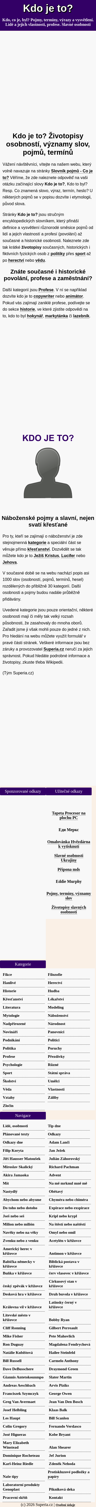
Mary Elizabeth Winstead (16, 1444)
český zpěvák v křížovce (22, 1286)
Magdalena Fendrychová (69, 1344)
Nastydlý (10, 1191)
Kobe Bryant (59, 1434)
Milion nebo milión (18, 1224)
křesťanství (38, 549)
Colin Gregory (15, 1426)
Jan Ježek (57, 1150)
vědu (40, 260)
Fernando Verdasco (65, 1426)
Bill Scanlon (59, 1418)
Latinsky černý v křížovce (63, 1304)
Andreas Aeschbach (19, 1385)
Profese (46, 290)
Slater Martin (60, 1377)
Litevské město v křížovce (16, 1317)
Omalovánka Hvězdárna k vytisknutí (68, 844)
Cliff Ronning (14, 1328)
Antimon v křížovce (65, 1253)
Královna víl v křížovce (22, 1307)
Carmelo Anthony (64, 1360)
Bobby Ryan (59, 1319)
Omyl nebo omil (62, 1232)
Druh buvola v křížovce (68, 1294)
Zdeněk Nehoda (62, 1463)
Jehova (10, 562)
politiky (58, 254)
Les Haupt (11, 1418)
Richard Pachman (64, 1167)
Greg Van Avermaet (19, 1401)
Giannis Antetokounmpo (23, 1377)
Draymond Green (63, 1369)
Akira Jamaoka (16, 1175)
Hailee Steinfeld (62, 1352)
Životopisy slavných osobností (68, 909)
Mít (6, 1183)
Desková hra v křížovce (22, 1294)
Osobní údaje (65, 1505)
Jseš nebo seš (13, 1216)
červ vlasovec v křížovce (69, 1273)
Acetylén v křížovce (65, 1240)
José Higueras (14, 1434)
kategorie (37, 542)
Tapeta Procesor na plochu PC (69, 815)
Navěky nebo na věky (20, 1232)
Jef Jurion (57, 1455)
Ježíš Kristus (46, 555)
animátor (74, 296)
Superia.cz (54, 649)
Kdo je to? (48, 8)
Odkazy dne (13, 1142)
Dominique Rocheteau (21, 1455)
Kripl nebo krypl (63, 1216)
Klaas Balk (58, 1410)
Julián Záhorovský (64, 1158)
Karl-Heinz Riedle (18, 1463)
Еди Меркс (69, 830)
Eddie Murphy (69, 881)
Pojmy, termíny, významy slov (68, 895)
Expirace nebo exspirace (69, 1208)
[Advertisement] (48, 79)
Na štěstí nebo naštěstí (67, 1224)
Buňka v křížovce (17, 1273)
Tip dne (54, 1126)
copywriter (44, 296)
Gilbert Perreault (63, 1328)
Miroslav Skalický (18, 1167)
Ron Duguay (13, 1344)
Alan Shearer (60, 1447)
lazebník (81, 316)
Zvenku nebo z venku (20, 1240)
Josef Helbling (14, 1410)
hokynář (35, 316)
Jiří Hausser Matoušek (21, 1158)
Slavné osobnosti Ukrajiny (68, 857)
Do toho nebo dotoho (20, 1208)
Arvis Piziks (59, 1385)
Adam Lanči (59, 1142)
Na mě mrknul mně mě (68, 1183)
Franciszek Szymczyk (21, 1393)
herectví (16, 260)
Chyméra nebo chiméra (68, 1199)
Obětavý (56, 1191)
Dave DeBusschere (18, 1369)
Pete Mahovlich (62, 1336)
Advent (55, 1175)
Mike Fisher (13, 1336)
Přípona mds (69, 869)
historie (27, 309)
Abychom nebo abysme (22, 1199)
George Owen (60, 1393)
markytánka (56, 316)
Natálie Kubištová (18, 1352)
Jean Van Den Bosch (66, 1401)
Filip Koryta (13, 1150)
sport (80, 254)
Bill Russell (12, 1360)
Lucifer (68, 555)
